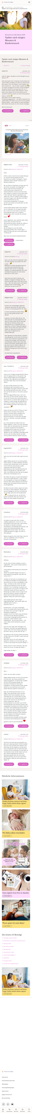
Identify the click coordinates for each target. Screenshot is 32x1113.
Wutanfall (6, 958)
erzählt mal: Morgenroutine (11, 963)
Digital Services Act (7, 1094)
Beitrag (17, 256)
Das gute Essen (8, 961)
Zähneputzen (7, 949)
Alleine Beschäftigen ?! (10, 955)
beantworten (8, 111)
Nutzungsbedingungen (8, 1087)
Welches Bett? (7, 943)
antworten (10, 240)
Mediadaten (5, 1084)
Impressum (5, 1077)
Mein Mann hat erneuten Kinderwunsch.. (15, 941)
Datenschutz (5, 1091)
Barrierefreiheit (6, 1098)
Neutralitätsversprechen (8, 1080)
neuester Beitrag (25, 65)
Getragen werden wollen (10, 938)
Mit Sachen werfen (9, 946)
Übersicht (6, 65)
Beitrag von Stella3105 (16, 169)
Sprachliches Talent (9, 952)
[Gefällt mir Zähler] (25, 110)
